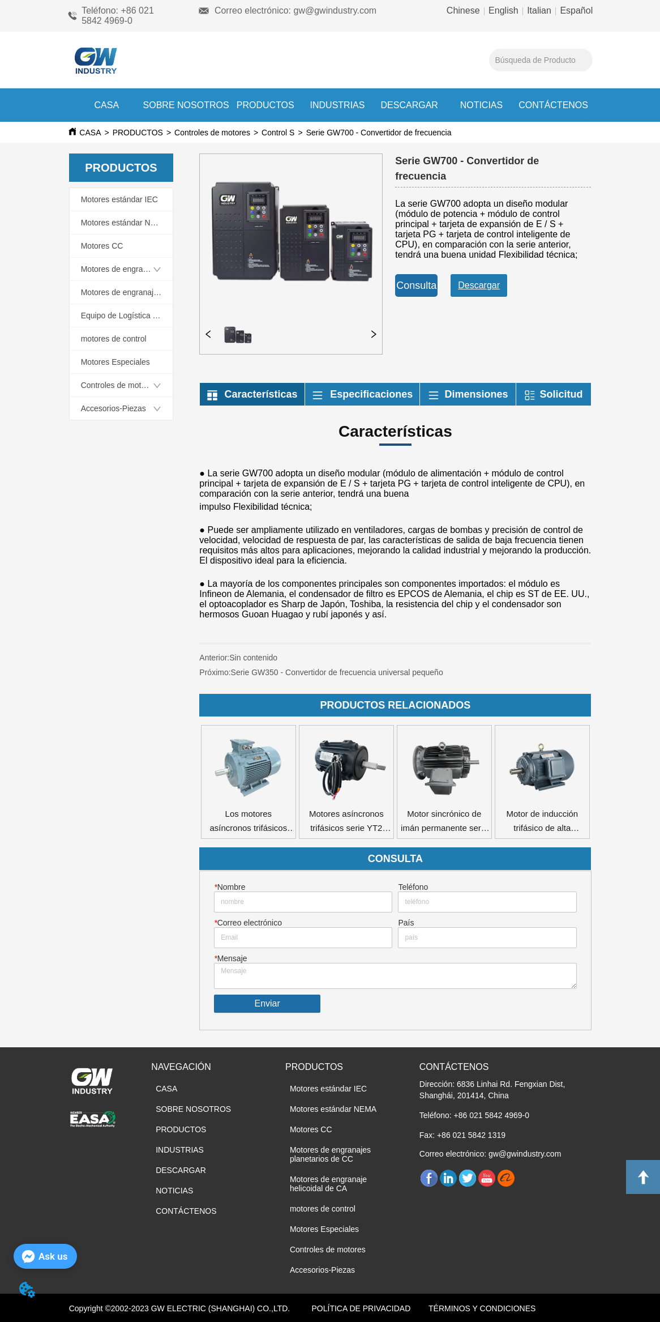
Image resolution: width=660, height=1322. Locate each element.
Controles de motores (212, 132)
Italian (539, 10)
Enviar (267, 1003)
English (503, 10)
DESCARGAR (409, 105)
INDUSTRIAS (337, 105)
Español (575, 10)
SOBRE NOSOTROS (186, 105)
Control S (278, 132)
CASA (107, 105)
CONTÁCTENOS (553, 105)
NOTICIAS (481, 105)
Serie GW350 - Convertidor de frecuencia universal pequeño (337, 672)
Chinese (464, 10)
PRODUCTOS (265, 105)
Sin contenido (253, 657)
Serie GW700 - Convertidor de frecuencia (379, 132)
